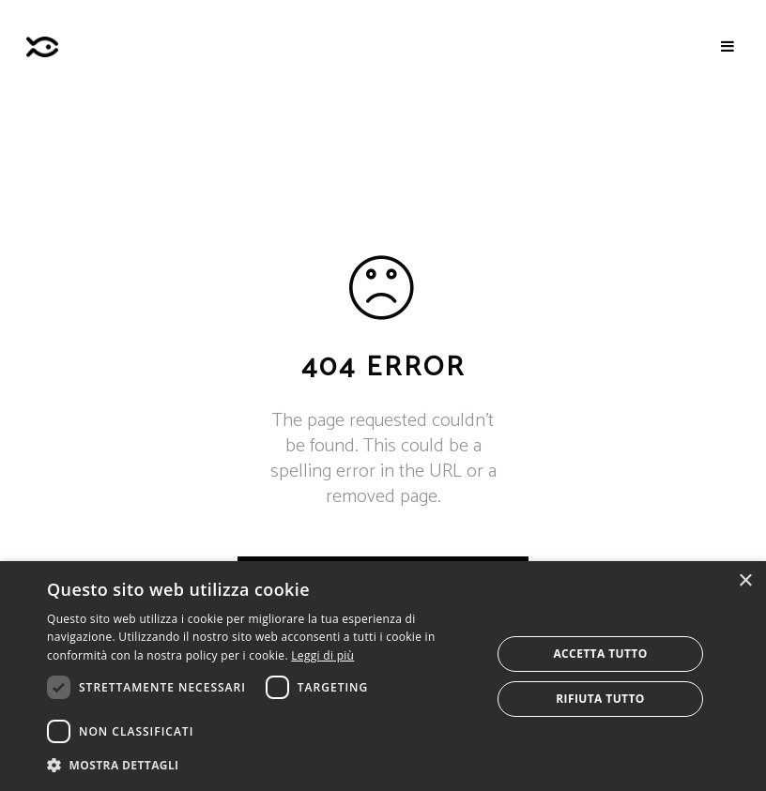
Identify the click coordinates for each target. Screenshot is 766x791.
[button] (262, 765)
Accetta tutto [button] (600, 654)
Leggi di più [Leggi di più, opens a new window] (322, 655)
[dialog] (383, 676)
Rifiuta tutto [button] (600, 699)
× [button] (745, 581)
